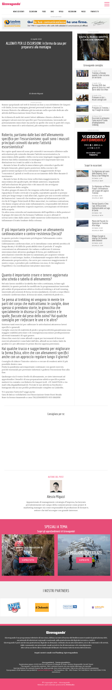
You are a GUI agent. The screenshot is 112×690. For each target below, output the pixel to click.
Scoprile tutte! (28, 560)
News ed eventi (18, 11)
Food (44, 11)
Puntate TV (95, 11)
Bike (52, 11)
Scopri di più (84, 560)
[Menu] (107, 4)
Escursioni (33, 11)
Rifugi (61, 11)
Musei (83, 11)
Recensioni (72, 11)
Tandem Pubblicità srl (45, 670)
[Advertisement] (93, 264)
